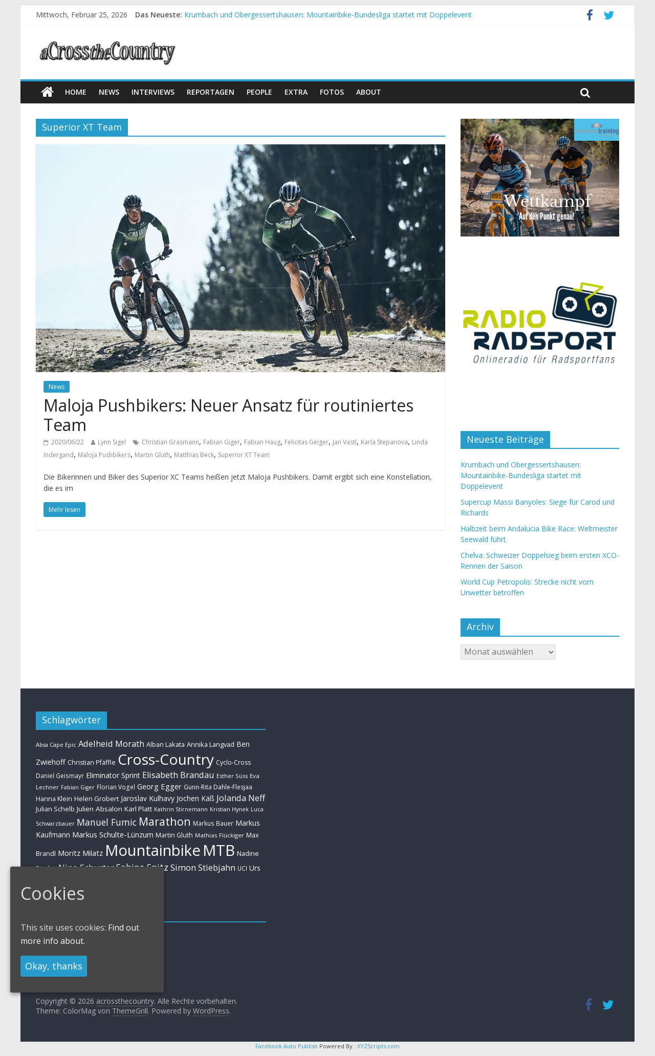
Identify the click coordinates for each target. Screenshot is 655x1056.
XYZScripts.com (378, 1046)
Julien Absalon (99, 808)
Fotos (332, 92)
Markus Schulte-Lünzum (113, 834)
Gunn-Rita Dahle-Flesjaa (218, 787)
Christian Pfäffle (92, 762)
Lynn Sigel (112, 442)
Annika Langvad (210, 744)
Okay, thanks (53, 966)
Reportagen (210, 92)
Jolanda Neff (240, 798)
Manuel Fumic (107, 822)
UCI (242, 868)
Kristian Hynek (229, 809)
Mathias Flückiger (219, 835)
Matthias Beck (194, 454)
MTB (219, 850)
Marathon (165, 821)
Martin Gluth (152, 454)
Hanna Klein (54, 798)
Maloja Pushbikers (104, 454)
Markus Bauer (213, 823)
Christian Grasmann (170, 442)
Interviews (153, 92)
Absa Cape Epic (56, 744)
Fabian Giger (221, 442)
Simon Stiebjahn (202, 867)
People (259, 92)
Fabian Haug (262, 442)
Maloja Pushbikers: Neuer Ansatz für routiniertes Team (228, 415)
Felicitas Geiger (307, 442)
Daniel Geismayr (60, 775)
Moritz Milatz (80, 853)
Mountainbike (153, 850)
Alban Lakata (165, 744)
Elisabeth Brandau (178, 775)
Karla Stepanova (384, 442)
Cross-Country (166, 759)
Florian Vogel (116, 787)
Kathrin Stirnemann (181, 809)
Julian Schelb (55, 809)
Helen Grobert (96, 798)
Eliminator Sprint (113, 775)
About (368, 92)
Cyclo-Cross (233, 762)
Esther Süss (232, 776)
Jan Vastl (345, 442)
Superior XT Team (244, 454)
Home (75, 92)
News (56, 386)
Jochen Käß (195, 798)
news (109, 92)
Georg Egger (159, 786)
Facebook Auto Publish (286, 1046)
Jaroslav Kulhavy (147, 798)
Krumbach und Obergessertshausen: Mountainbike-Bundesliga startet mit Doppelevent (328, 14)
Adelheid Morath (111, 743)
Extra (296, 92)
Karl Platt (138, 808)
